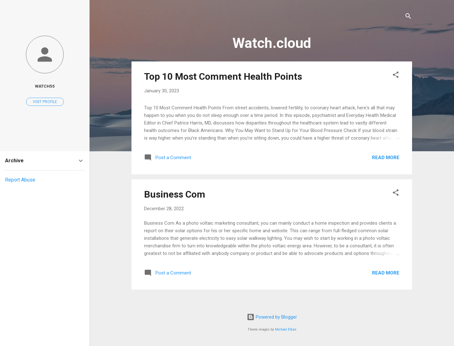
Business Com (174, 194)
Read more (385, 157)
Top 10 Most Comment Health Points (223, 76)
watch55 (45, 86)
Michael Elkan (285, 329)
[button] (395, 76)
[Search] (408, 17)
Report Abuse (20, 180)
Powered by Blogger (272, 317)
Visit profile (45, 102)
